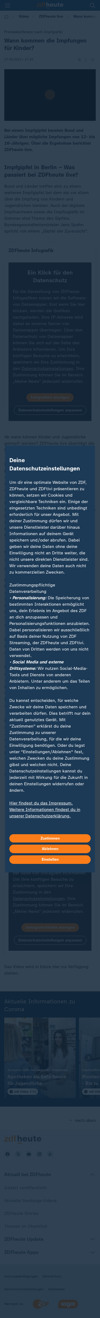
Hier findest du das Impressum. (41, 803)
